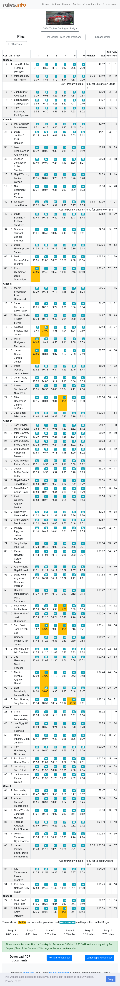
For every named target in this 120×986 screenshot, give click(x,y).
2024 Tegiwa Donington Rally (59, 28)
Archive (55, 4)
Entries (77, 4)
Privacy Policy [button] (13, 981)
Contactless (109, 4)
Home (45, 4)
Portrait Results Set (59, 957)
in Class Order (102, 36)
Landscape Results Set (99, 957)
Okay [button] (110, 979)
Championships (91, 4)
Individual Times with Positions (64, 36)
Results (66, 4)
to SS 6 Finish (15, 44)
